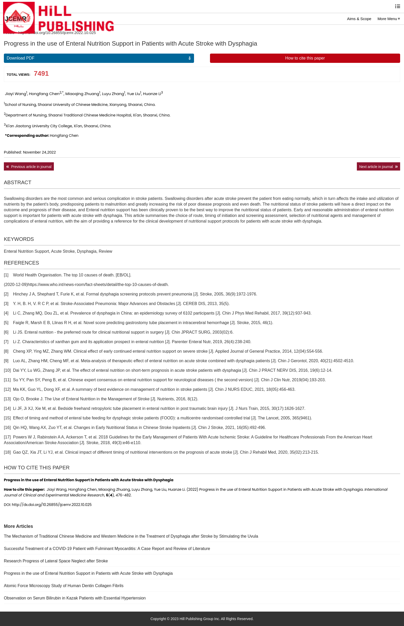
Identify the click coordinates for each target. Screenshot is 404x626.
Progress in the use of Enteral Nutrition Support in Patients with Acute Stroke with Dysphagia (88, 573)
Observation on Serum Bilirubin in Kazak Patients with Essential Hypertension (75, 598)
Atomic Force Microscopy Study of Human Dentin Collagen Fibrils (63, 585)
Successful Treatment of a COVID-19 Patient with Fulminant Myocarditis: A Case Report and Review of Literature (107, 548)
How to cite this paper (305, 58)
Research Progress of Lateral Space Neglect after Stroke (56, 561)
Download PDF (21, 58)
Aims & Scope (359, 18)
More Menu (387, 18)
